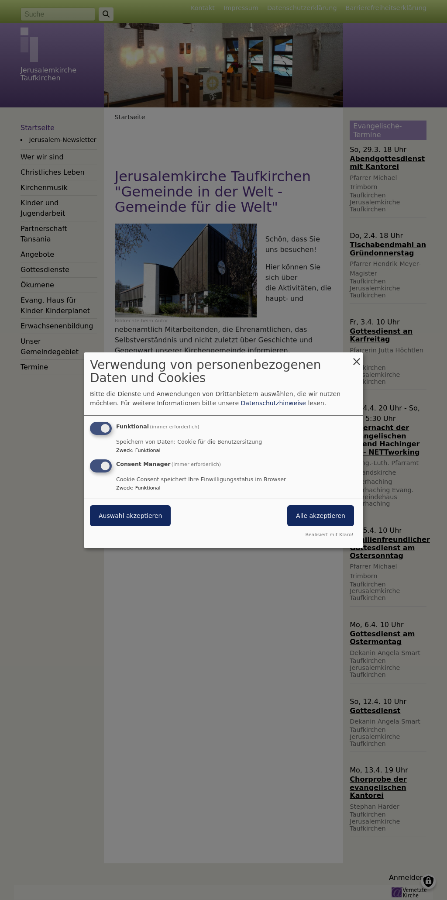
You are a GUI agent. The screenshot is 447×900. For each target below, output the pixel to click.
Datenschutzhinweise (273, 403)
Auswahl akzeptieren (130, 515)
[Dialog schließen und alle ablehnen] (356, 357)
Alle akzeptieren (320, 515)
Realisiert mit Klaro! (329, 535)
